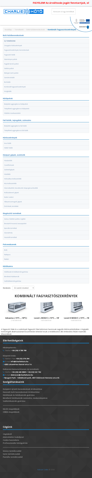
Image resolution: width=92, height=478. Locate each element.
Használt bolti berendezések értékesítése (21, 392)
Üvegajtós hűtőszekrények (13, 46)
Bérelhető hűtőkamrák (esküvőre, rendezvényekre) (25, 398)
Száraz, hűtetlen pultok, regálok (14, 219)
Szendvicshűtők (9, 78)
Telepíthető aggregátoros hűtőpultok (16, 109)
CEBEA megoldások (11, 412)
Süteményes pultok (10, 59)
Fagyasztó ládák (9, 55)
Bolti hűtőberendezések (35, 29)
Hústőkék (7, 174)
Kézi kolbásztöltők (10, 183)
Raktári (6, 259)
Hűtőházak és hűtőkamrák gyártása (16, 272)
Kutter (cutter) (8, 197)
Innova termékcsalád (12, 451)
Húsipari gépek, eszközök (14, 155)
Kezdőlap (8, 29)
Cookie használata (11, 440)
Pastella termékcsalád (13, 457)
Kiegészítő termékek (12, 213)
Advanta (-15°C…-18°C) (16, 318)
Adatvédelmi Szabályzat (13, 437)
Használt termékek (10, 237)
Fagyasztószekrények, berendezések (16, 50)
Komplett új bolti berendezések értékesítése (22, 389)
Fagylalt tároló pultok (11, 64)
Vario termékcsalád (11, 454)
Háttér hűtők (8, 148)
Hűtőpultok (8, 98)
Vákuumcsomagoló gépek (13, 202)
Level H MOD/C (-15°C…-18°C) (78, 318)
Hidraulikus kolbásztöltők (12, 179)
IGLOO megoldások (11, 409)
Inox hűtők (7, 143)
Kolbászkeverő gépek (11, 193)
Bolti (5, 250)
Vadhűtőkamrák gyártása (12, 281)
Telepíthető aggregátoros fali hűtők (16, 130)
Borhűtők (7, 82)
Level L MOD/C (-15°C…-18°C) (48, 318)
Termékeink (19, 29)
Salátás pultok (9, 68)
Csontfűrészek (9, 165)
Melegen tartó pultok (11, 73)
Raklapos (7, 255)
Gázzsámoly (8, 233)
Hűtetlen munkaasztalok (12, 113)
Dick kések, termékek (11, 206)
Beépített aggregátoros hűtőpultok (16, 104)
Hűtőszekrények (10, 138)
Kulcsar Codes (42, 469)
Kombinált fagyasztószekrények (15, 87)
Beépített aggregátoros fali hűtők (15, 126)
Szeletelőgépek (9, 170)
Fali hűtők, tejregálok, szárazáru (17, 120)
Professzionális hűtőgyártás (15, 443)
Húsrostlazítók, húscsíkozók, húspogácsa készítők (21, 188)
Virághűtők (7, 91)
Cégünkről (7, 434)
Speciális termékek (10, 228)
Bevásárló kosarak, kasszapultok (15, 224)
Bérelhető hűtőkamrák (11, 277)
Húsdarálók (8, 161)
